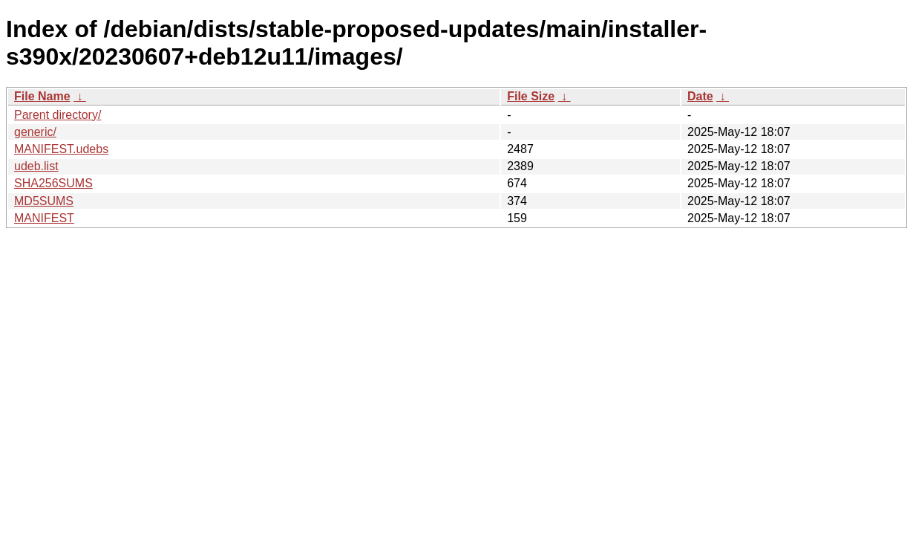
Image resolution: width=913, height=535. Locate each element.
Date (700, 96)
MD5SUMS (43, 201)
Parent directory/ (57, 114)
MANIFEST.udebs (61, 149)
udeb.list (36, 166)
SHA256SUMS (53, 183)
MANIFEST (44, 218)
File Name (42, 96)
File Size (530, 96)
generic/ (35, 132)
